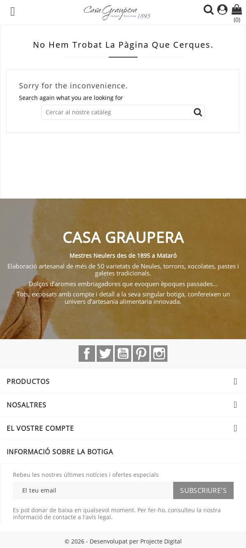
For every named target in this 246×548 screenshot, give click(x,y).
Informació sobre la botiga (60, 451)
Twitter (105, 353)
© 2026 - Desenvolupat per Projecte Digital (123, 541)
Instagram (159, 353)
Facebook (87, 353)
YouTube (123, 353)
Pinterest (141, 353)
